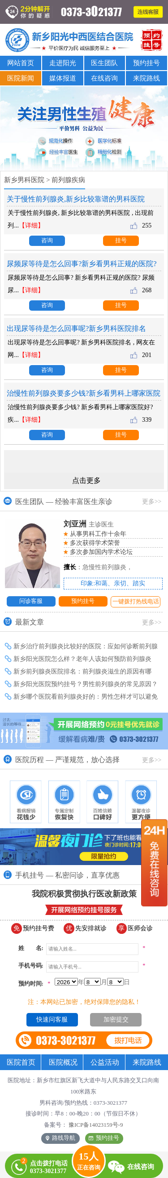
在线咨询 (104, 78)
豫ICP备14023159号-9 (96, 1125)
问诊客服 (31, 601)
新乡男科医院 (24, 179)
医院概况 (63, 1062)
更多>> (152, 501)
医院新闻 (20, 78)
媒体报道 (62, 78)
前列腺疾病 (68, 179)
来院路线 (146, 78)
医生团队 (104, 63)
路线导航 (60, 1138)
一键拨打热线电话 (135, 601)
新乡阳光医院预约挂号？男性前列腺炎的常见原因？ (85, 683)
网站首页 (20, 63)
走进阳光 (62, 63)
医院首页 (21, 1062)
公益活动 (104, 1062)
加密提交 (116, 1019)
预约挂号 (146, 63)
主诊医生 (89, 524)
